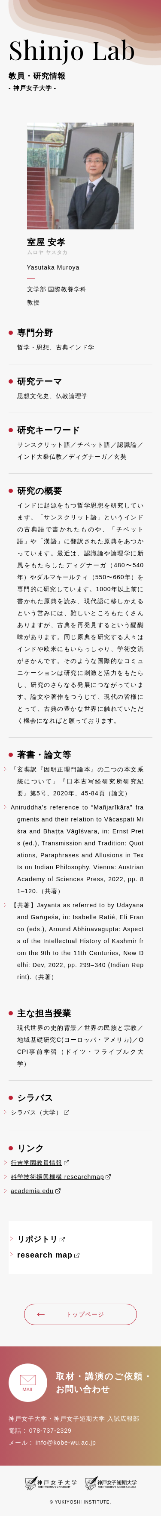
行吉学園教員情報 (36, 1162)
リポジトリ (37, 1239)
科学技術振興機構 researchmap (57, 1176)
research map (45, 1255)
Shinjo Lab (80, 62)
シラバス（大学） (36, 1112)
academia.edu (32, 1191)
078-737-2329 (50, 1430)
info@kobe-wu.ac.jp (66, 1442)
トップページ (70, 1314)
